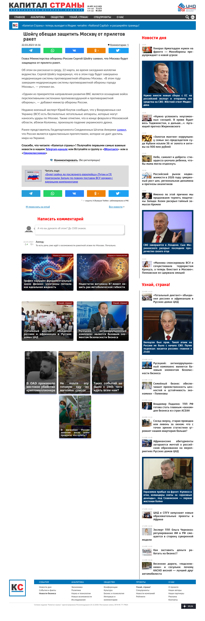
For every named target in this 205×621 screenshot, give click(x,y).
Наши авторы (175, 590)
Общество (57, 17)
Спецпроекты (102, 17)
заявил (122, 134)
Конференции (111, 587)
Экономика (77, 587)
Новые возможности (82, 596)
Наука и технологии (62, 259)
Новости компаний (145, 593)
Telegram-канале (57, 153)
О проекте (173, 587)
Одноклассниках (35, 157)
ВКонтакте (111, 153)
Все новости (115, 210)
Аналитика (38, 17)
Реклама (172, 596)
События (44, 582)
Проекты (141, 582)
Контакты (173, 599)
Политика (76, 590)
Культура (108, 590)
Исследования (79, 599)
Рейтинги (140, 596)
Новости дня (154, 37)
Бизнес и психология (114, 593)
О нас (120, 17)
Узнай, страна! (79, 17)
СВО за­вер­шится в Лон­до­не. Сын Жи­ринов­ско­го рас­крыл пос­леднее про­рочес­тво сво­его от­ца (167, 248)
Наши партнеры (176, 593)
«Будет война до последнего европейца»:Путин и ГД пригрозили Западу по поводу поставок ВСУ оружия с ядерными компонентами (79, 182)
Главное (20, 17)
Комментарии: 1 (119, 44)
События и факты (47, 590)
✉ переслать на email (38, 210)
